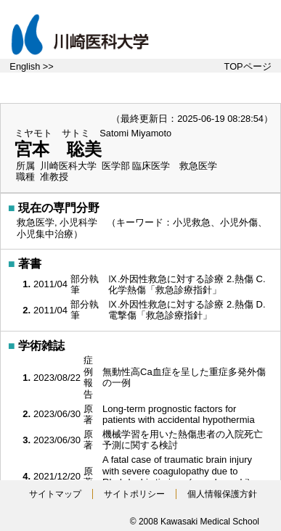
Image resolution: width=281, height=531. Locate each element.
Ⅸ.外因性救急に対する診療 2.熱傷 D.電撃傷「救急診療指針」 (187, 310)
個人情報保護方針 (222, 494)
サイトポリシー (134, 494)
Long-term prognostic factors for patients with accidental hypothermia (179, 414)
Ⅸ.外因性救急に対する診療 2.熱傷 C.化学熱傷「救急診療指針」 (187, 284)
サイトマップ (55, 494)
